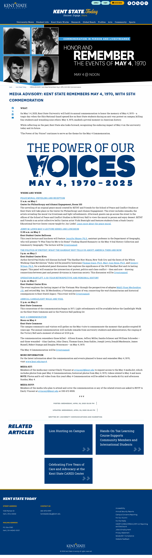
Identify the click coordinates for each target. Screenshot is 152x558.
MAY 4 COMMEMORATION (33, 317)
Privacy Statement (122, 532)
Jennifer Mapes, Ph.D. (76, 238)
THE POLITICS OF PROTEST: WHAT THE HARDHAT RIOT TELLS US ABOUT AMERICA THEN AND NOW (71, 250)
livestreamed (70, 245)
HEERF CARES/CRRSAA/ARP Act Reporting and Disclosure (132, 525)
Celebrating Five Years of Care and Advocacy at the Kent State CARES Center (67, 468)
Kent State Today (75, 13)
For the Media (121, 520)
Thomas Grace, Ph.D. (92, 263)
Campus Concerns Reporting (126, 514)
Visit (105, 2)
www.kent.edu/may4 (36, 361)
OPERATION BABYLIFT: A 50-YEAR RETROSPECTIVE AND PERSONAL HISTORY (59, 277)
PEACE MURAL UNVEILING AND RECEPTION (42, 198)
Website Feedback (122, 538)
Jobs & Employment (123, 529)
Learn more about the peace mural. (94, 223)
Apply (96, 2)
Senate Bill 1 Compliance (125, 535)
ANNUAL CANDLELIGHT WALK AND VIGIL (41, 299)
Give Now (117, 2)
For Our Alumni (121, 517)
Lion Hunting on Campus (67, 431)
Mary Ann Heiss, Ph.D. (114, 263)
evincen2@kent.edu (84, 370)
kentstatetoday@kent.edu (50, 513)
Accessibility (120, 508)
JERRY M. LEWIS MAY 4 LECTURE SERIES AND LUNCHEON (49, 229)
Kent (10, 87)
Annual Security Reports (125, 511)
